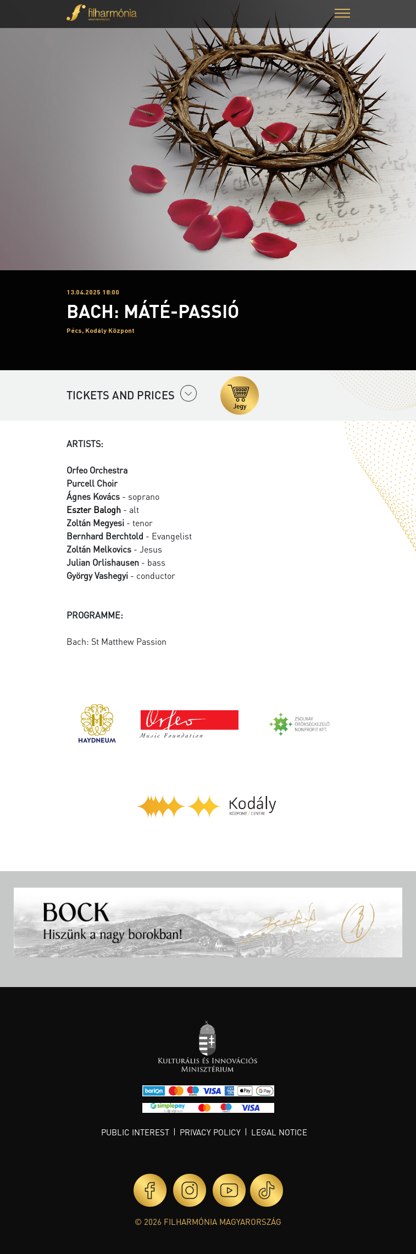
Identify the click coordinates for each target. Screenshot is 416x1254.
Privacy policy (210, 1132)
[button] (342, 14)
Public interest (135, 1132)
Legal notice (279, 1132)
